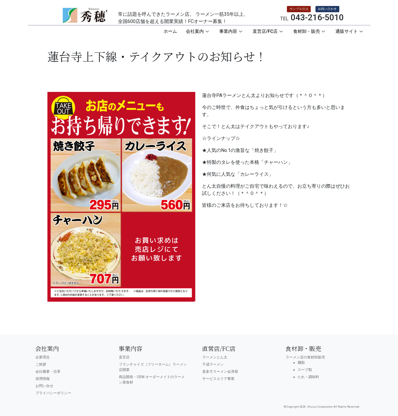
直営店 (124, 357)
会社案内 (198, 31)
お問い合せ (44, 386)
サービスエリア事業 (218, 379)
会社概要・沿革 (47, 371)
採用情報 (42, 379)
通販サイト (349, 31)
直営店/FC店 (268, 31)
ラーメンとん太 (214, 357)
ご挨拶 (40, 364)
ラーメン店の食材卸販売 (305, 357)
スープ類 (305, 370)
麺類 (301, 362)
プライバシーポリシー (53, 393)
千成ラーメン (213, 364)
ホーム (170, 31)
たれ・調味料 (308, 377)
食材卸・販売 (310, 31)
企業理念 (42, 357)
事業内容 (231, 31)
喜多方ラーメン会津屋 (220, 371)
